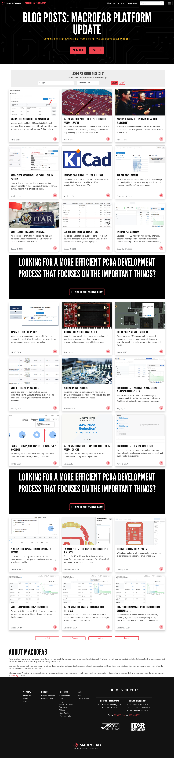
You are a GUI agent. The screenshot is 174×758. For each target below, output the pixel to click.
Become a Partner (48, 699)
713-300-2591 (120, 716)
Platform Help (65, 716)
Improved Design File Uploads (24, 344)
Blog (61, 702)
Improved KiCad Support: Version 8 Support (83, 187)
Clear (122, 83)
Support (111, 3)
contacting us (15, 676)
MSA (79, 696)
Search (114, 83)
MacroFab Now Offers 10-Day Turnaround (29, 619)
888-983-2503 (134, 716)
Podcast (62, 699)
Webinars (63, 708)
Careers (26, 702)
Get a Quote (132, 3)
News (25, 699)
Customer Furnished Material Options (81, 244)
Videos (62, 710)
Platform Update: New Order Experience (135, 458)
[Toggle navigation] (169, 3)
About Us (27, 696)
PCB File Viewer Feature (127, 187)
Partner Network (48, 696)
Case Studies (64, 713)
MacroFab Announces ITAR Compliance (28, 244)
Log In (121, 3)
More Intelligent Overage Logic (25, 400)
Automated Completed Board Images (80, 344)
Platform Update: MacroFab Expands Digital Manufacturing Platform (137, 401)
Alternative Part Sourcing (76, 400)
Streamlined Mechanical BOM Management (30, 131)
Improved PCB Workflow (128, 244)
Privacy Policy (83, 699)
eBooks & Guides (66, 705)
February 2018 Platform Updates (132, 561)
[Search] (150, 3)
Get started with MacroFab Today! (87, 304)
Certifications (64, 696)
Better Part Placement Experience (133, 344)
